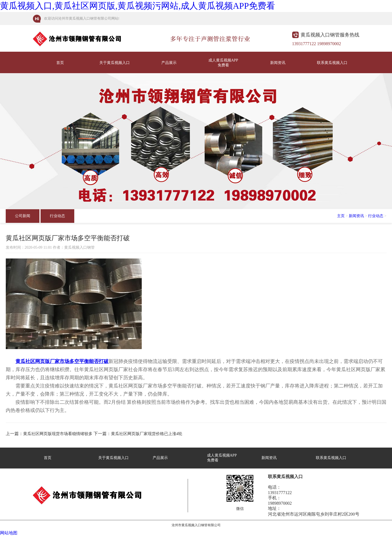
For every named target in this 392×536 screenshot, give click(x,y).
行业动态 (57, 216)
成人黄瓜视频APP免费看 (223, 62)
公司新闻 (22, 216)
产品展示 (169, 63)
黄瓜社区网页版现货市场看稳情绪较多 (57, 434)
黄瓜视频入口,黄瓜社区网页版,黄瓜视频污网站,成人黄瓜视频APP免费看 (137, 6)
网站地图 (8, 533)
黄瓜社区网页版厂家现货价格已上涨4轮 (147, 434)
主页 (341, 216)
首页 (60, 63)
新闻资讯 (277, 63)
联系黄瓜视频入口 (332, 63)
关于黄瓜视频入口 (114, 63)
